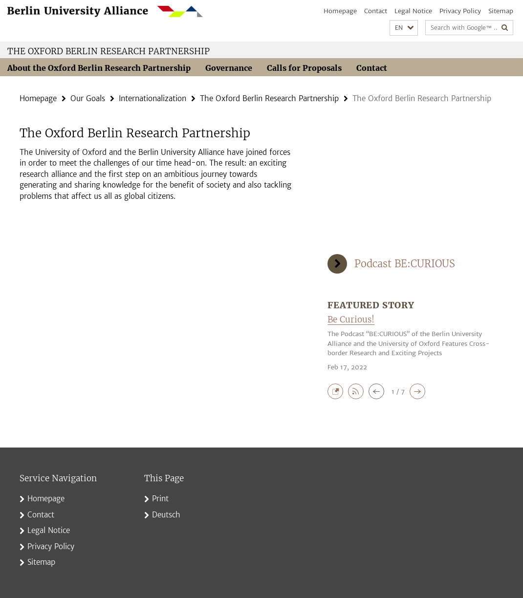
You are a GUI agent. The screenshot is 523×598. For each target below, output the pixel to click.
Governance (228, 68)
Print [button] (160, 498)
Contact (375, 11)
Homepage (340, 11)
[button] (404, 28)
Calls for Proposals (304, 68)
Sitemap (500, 11)
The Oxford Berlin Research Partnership (108, 51)
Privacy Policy (460, 11)
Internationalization (152, 98)
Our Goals (87, 98)
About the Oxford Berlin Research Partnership (99, 68)
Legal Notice (413, 11)
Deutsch (166, 514)
